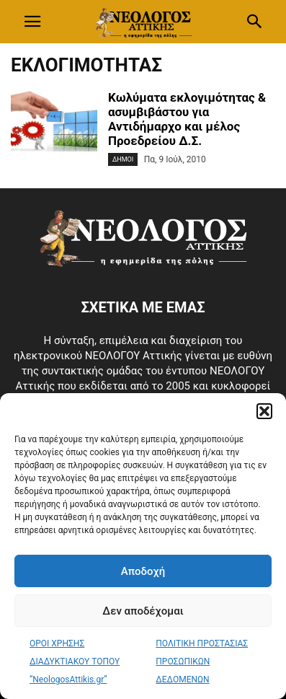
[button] (264, 411)
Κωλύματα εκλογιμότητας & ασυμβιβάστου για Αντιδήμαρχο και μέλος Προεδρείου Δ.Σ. (187, 119)
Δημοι (122, 159)
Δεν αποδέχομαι (142, 611)
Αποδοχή (143, 571)
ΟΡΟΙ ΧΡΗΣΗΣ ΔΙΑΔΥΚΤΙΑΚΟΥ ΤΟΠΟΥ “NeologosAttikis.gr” (75, 661)
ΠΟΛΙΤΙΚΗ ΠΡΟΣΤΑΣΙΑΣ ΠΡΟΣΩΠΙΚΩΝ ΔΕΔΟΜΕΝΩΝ (202, 661)
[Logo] (143, 263)
